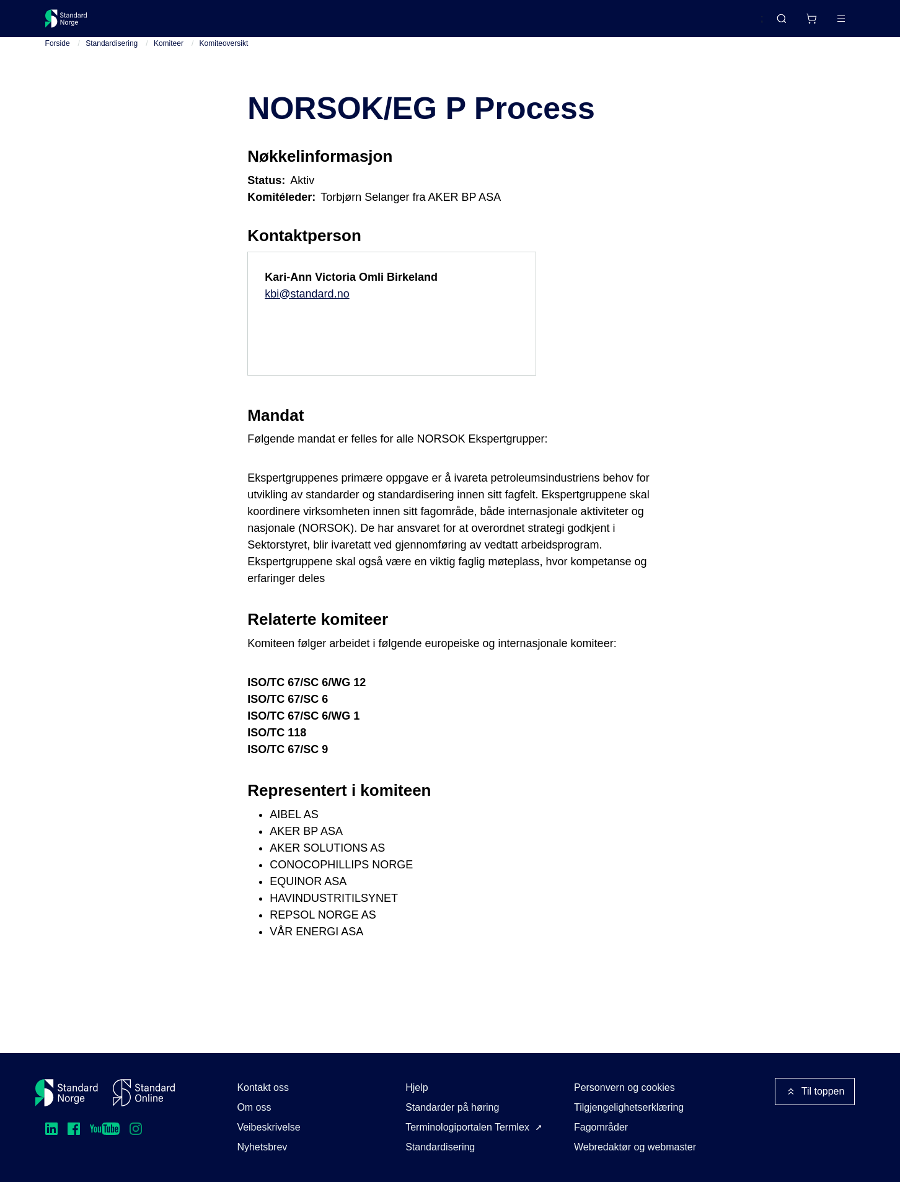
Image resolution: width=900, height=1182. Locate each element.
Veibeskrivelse (268, 1127)
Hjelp (416, 1087)
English (724, 24)
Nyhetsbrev (262, 1147)
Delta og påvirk (227, 23)
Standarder (149, 23)
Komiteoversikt (224, 55)
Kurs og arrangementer (331, 23)
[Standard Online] (144, 1093)
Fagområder (601, 1127)
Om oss (254, 1107)
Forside (57, 55)
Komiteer (168, 55)
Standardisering (112, 55)
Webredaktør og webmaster (635, 1147)
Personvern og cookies (624, 1087)
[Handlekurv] (775, 23)
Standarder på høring (452, 1107)
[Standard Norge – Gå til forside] (74, 23)
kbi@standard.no (307, 305)
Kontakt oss (263, 1087)
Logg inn (825, 23)
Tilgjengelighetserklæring (629, 1107)
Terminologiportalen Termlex (467, 1127)
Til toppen (815, 1091)
